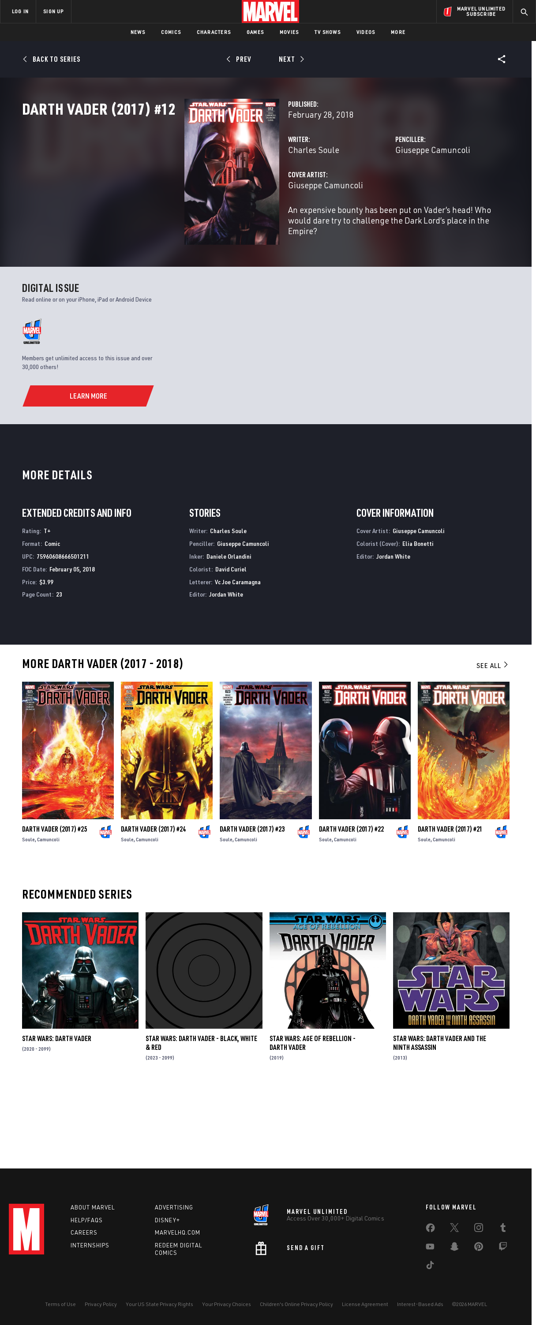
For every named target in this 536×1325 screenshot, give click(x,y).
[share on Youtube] (430, 1248)
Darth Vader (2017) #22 (351, 904)
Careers (84, 1232)
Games (255, 32)
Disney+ (167, 1220)
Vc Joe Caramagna (238, 656)
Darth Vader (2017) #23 (252, 904)
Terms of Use (60, 1304)
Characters (214, 32)
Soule (28, 914)
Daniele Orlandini (228, 631)
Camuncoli (48, 914)
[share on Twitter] (454, 1229)
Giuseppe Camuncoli (375, 188)
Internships (90, 1245)
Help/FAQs (87, 1220)
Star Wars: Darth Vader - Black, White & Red (201, 1118)
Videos (365, 32)
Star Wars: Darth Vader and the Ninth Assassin (439, 1118)
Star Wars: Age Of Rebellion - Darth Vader (313, 1118)
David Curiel (231, 644)
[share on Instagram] (478, 1229)
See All (492, 740)
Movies (289, 32)
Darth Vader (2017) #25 (54, 904)
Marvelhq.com (177, 1232)
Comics (171, 32)
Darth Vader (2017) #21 (450, 904)
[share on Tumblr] (503, 1229)
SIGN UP (53, 11)
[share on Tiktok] (430, 1266)
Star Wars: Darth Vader (56, 1113)
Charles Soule (200, 188)
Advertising (174, 1207)
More (398, 32)
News (138, 32)
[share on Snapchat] (454, 1248)
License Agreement (365, 1304)
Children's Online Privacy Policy (296, 1304)
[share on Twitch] (503, 1248)
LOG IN (20, 11)
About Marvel (93, 1207)
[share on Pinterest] (478, 1248)
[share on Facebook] (430, 1229)
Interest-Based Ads (420, 1304)
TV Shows (328, 32)
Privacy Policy (101, 1304)
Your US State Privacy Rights (159, 1304)
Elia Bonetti (418, 618)
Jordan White (226, 669)
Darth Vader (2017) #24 (153, 904)
